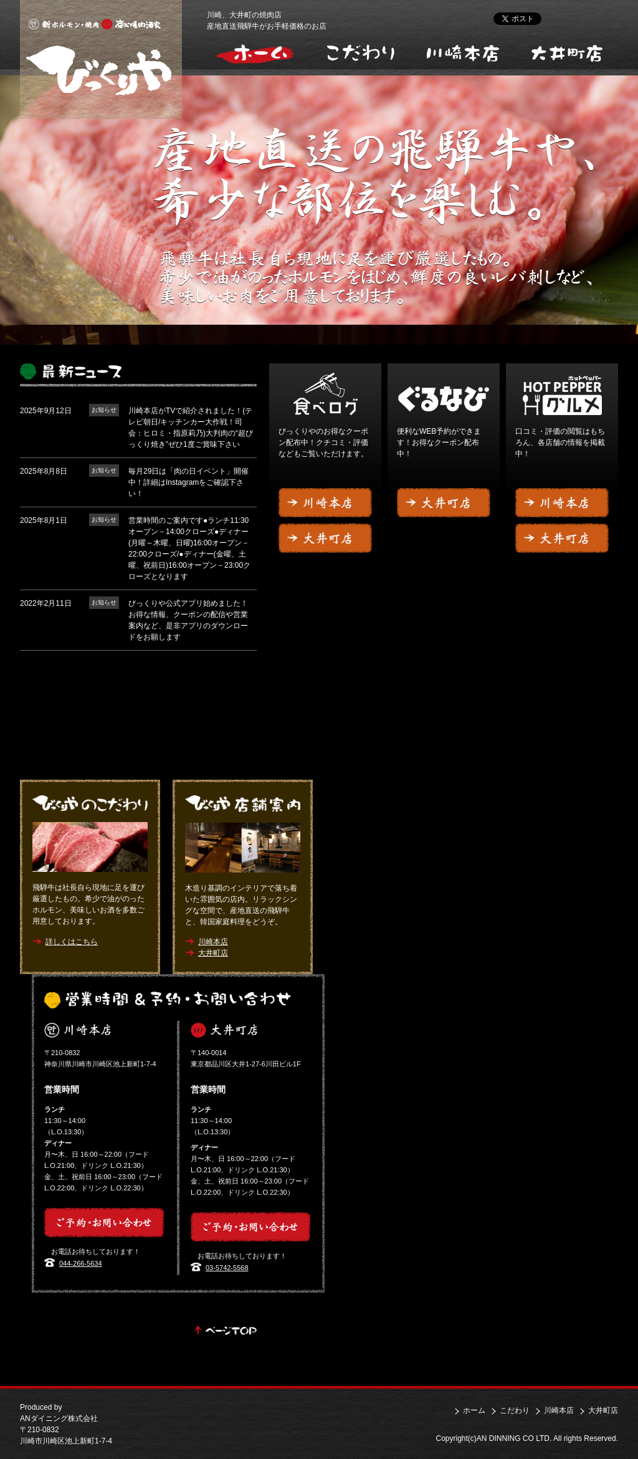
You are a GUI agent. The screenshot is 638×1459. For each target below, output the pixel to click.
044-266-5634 (80, 1263)
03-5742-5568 (227, 1267)
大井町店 (566, 52)
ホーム (474, 1410)
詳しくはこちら (71, 941)
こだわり (361, 52)
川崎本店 (463, 52)
